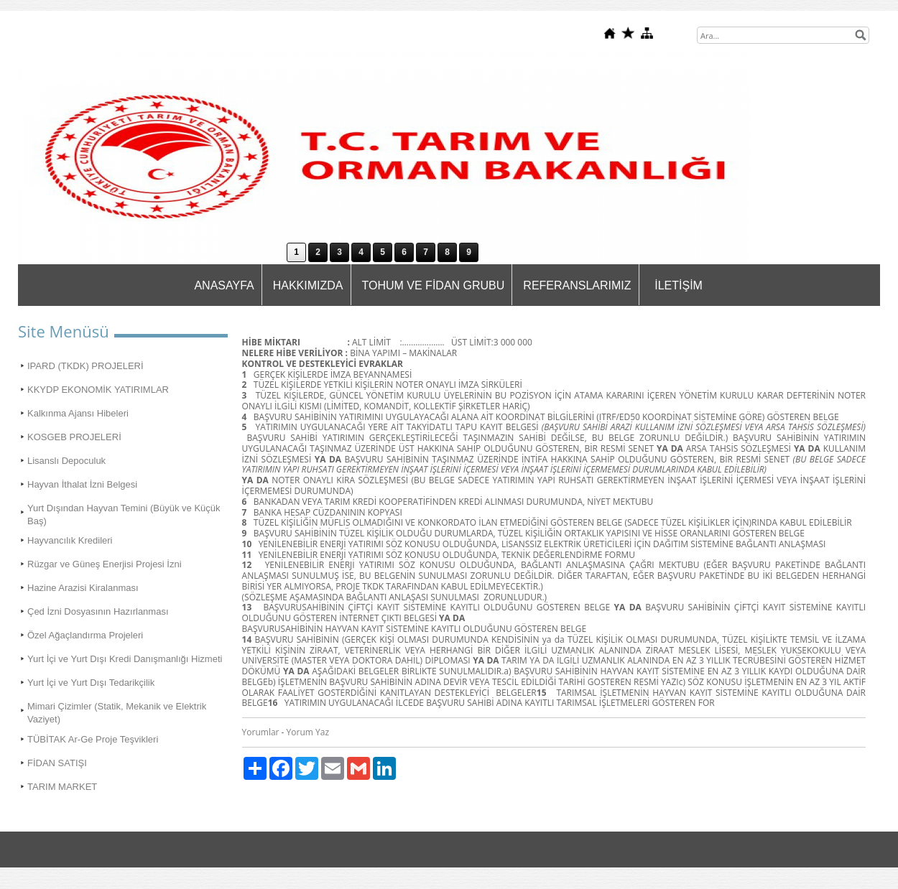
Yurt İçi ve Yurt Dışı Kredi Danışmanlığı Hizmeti (124, 658)
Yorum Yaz (308, 732)
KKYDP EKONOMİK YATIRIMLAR (98, 389)
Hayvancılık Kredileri (70, 540)
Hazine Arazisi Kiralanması (83, 587)
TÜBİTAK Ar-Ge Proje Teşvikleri (92, 739)
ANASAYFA (224, 285)
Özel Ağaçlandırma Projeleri (85, 635)
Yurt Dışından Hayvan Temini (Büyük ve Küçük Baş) (124, 514)
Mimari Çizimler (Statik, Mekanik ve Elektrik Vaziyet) (116, 713)
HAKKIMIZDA (308, 285)
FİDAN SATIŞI (57, 763)
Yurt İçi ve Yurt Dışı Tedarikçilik (90, 682)
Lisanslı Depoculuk (66, 460)
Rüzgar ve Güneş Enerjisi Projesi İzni (104, 564)
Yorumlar (260, 732)
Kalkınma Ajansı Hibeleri (78, 413)
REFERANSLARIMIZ (577, 285)
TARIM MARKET (62, 786)
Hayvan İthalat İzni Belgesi (82, 484)
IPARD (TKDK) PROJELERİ (85, 365)
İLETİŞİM (678, 285)
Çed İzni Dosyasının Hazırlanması (98, 611)
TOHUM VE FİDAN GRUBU (433, 285)
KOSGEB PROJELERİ (74, 437)
